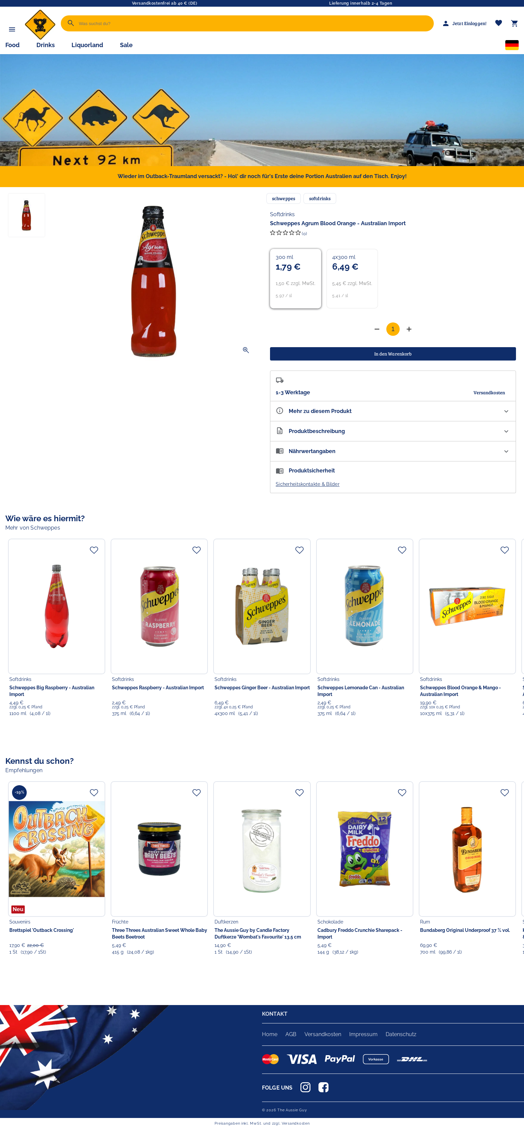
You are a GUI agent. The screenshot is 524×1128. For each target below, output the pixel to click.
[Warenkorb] (514, 23)
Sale (126, 44)
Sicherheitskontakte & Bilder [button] (308, 484)
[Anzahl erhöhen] (377, 329)
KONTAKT (274, 1014)
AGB (290, 1034)
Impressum (363, 1034)
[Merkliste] (499, 23)
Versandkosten (322, 1034)
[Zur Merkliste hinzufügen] (94, 550)
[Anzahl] (393, 329)
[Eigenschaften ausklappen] (393, 411)
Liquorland (87, 44)
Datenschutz (401, 1034)
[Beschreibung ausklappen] (393, 431)
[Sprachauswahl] (512, 46)
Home (269, 1034)
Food (12, 44)
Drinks (45, 44)
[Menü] (12, 29)
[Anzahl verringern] (409, 329)
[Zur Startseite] (40, 38)
